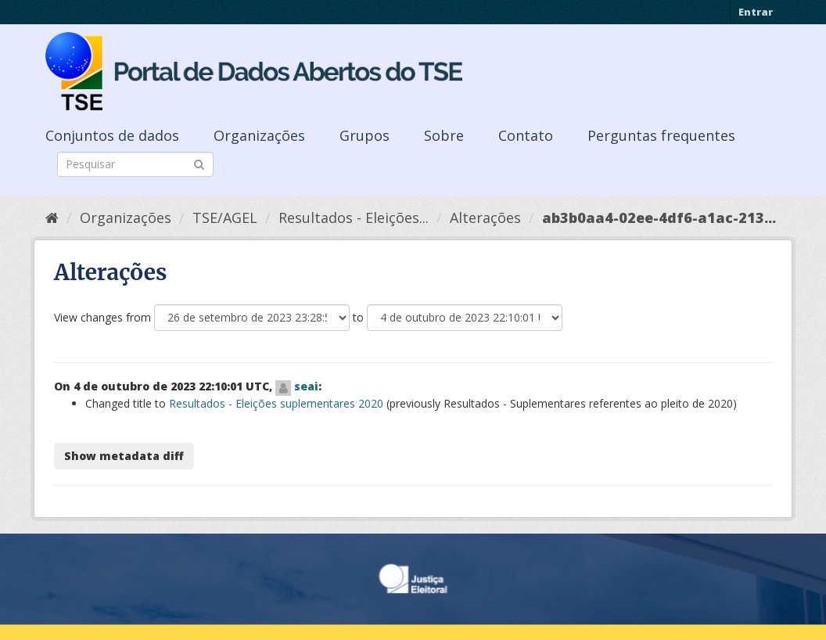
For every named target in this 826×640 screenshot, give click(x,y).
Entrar (755, 12)
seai (306, 386)
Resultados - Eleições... (353, 217)
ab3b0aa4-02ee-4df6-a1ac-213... (659, 217)
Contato (525, 135)
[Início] (52, 217)
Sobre (444, 135)
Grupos (364, 135)
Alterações (485, 217)
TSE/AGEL (224, 217)
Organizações (259, 135)
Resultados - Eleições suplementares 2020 (276, 403)
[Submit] (199, 163)
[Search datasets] (135, 164)
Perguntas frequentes (661, 135)
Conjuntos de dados (112, 135)
